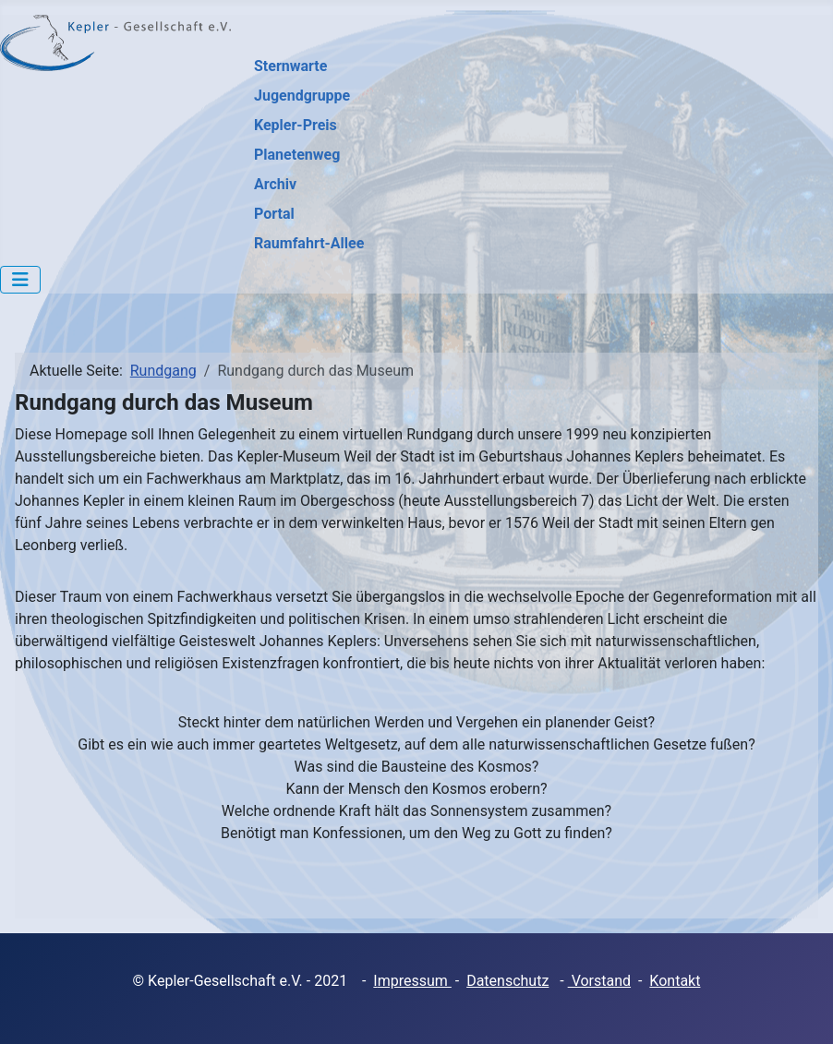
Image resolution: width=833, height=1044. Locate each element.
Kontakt (674, 981)
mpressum (415, 981)
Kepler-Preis (295, 125)
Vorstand (599, 981)
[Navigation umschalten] (20, 280)
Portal (274, 213)
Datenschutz (507, 981)
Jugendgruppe (302, 95)
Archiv (275, 184)
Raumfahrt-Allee (309, 243)
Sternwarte (290, 66)
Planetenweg (297, 154)
